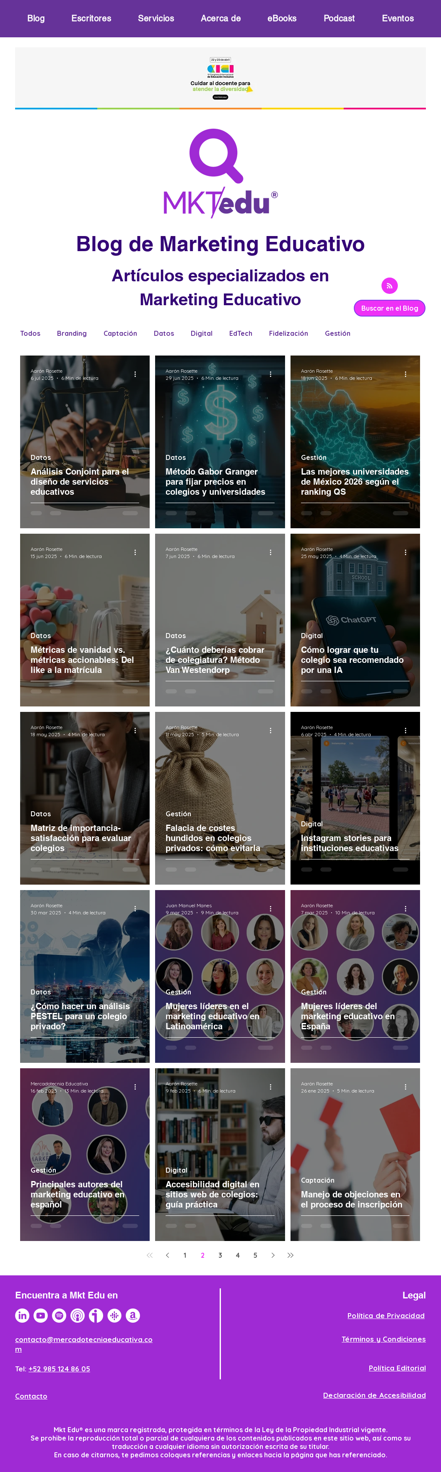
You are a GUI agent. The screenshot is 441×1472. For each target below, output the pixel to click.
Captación (120, 333)
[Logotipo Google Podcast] (114, 1315)
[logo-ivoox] (96, 1315)
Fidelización (288, 333)
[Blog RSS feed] (389, 286)
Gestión (337, 333)
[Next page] (272, 1255)
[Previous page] (167, 1255)
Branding (72, 333)
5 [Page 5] (255, 1255)
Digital (202, 333)
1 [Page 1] (185, 1255)
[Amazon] (133, 1315)
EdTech (240, 333)
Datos (164, 333)
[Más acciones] (138, 374)
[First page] (149, 1255)
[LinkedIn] (22, 1315)
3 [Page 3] (220, 1255)
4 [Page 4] (238, 1255)
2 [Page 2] (203, 1255)
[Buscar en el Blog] (389, 308)
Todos (30, 333)
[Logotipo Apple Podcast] (77, 1315)
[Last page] (290, 1255)
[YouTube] (41, 1315)
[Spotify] (59, 1315)
